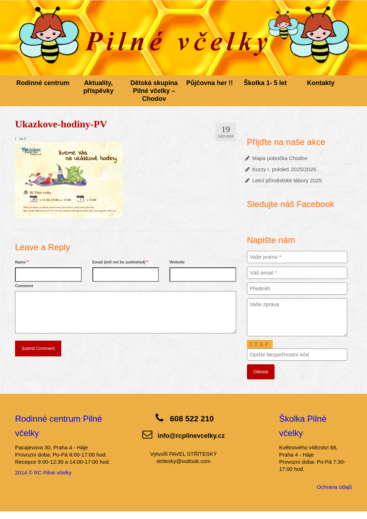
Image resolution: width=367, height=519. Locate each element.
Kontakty (321, 82)
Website (177, 262)
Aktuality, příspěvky (99, 86)
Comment (24, 286)
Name (21, 262)
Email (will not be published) (120, 262)
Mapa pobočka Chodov (280, 158)
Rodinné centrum (43, 82)
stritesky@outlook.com (183, 461)
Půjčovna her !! (209, 82)
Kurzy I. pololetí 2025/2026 (284, 169)
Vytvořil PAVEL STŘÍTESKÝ (183, 454)
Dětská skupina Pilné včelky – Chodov (154, 90)
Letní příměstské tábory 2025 (287, 180)
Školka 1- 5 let (265, 82)
